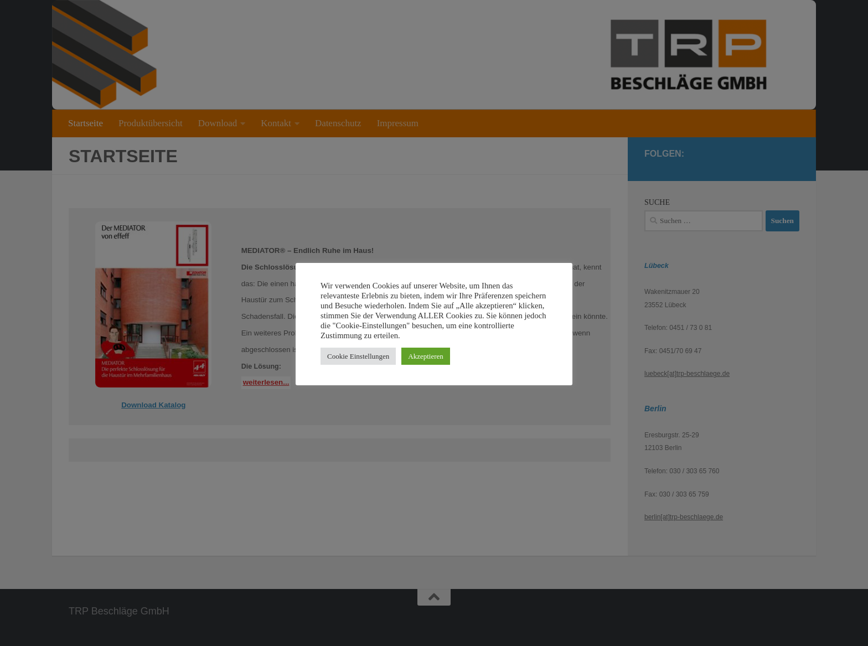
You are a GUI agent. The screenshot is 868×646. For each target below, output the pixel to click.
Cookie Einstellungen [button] (358, 356)
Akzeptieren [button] (425, 356)
